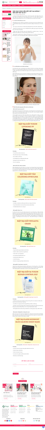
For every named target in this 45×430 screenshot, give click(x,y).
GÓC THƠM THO (8, 34)
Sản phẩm (14, 5)
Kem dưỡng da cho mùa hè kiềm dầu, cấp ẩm (9, 39)
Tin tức (19, 5)
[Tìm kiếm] (20, 2)
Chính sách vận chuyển (14, 409)
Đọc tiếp (5, 398)
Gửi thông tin (15, 373)
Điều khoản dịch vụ (21, 412)
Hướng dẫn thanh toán (22, 409)
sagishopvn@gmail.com (33, 2)
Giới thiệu (9, 5)
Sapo (30, 425)
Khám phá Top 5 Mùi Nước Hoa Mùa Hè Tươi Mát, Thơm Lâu (9, 44)
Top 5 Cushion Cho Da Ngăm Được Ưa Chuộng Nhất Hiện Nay (9, 58)
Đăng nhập (29, 409)
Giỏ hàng (28, 412)
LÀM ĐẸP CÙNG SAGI (7, 31)
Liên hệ (23, 5)
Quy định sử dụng (13, 412)
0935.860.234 (27, 2)
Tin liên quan (22, 381)
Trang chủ (4, 5)
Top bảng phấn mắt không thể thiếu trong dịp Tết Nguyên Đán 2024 (9, 51)
